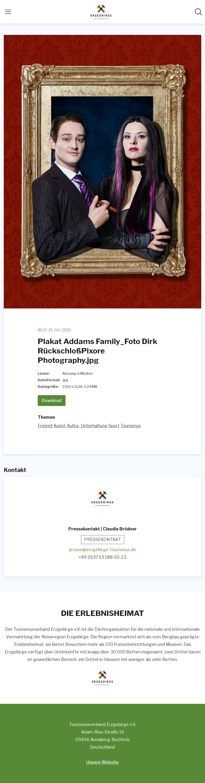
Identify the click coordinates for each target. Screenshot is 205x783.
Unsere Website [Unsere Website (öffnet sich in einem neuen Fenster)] (102, 762)
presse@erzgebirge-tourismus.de (102, 549)
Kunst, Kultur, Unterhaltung (80, 425)
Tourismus (130, 425)
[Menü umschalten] (8, 12)
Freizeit (45, 425)
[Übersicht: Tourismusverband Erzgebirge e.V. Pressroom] (101, 12)
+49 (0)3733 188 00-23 (102, 557)
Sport (113, 425)
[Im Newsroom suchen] (198, 12)
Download (52, 400)
